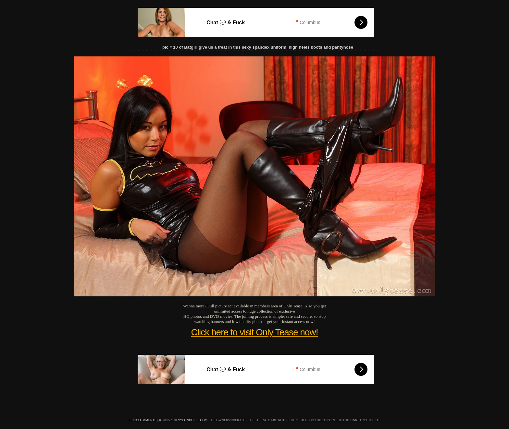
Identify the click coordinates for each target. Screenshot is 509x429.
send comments (142, 420)
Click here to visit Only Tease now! (254, 332)
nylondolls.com (193, 420)
